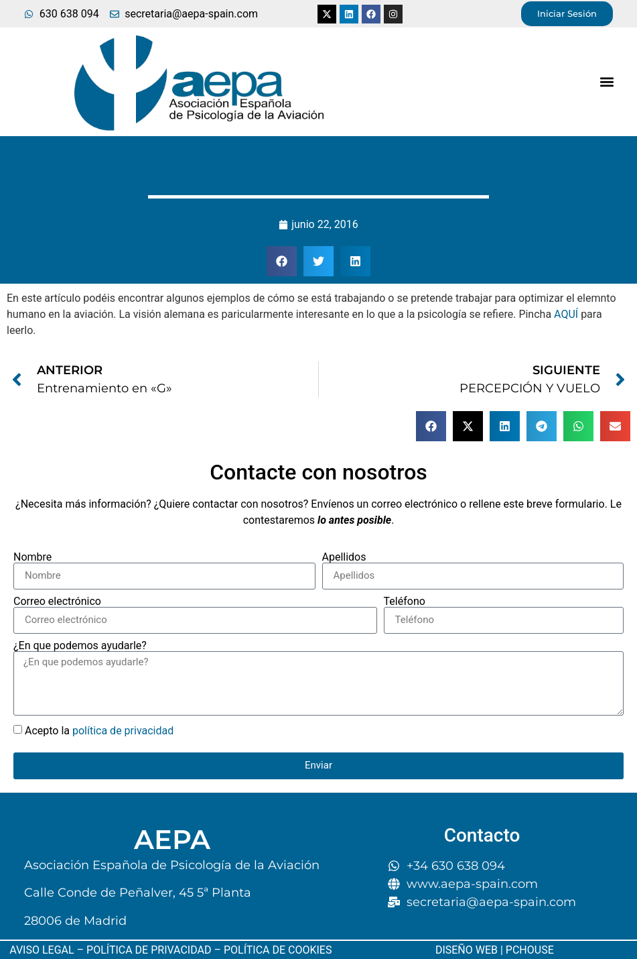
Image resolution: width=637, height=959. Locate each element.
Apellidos (344, 557)
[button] (606, 81)
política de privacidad (122, 730)
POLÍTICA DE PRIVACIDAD (148, 950)
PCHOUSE (530, 950)
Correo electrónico (57, 601)
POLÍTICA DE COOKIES (276, 950)
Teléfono (404, 601)
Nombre (32, 557)
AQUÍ (566, 314)
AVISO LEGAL (41, 950)
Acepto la (99, 730)
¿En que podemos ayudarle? (80, 645)
